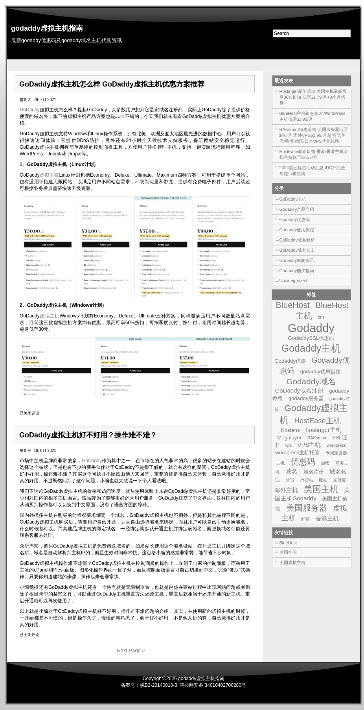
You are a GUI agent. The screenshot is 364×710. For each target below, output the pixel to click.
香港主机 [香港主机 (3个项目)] (327, 518)
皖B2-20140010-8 (158, 685)
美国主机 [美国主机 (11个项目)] (321, 489)
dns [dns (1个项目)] (321, 317)
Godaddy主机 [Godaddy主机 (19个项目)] (311, 348)
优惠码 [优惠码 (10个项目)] (302, 462)
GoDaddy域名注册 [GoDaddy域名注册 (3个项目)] (299, 390)
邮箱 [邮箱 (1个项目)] (305, 518)
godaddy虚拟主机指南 (47, 28)
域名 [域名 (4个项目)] (291, 471)
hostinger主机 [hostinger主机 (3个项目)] (323, 429)
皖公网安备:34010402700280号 (213, 685)
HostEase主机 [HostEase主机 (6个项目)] (317, 421)
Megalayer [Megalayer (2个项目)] (289, 438)
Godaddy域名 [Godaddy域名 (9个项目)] (311, 381)
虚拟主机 (49, 175)
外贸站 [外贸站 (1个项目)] (306, 480)
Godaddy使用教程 (296, 229)
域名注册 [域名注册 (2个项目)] (313, 472)
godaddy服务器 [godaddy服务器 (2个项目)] (306, 398)
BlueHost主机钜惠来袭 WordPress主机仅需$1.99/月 (312, 116)
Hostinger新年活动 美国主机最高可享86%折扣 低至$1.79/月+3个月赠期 (313, 97)
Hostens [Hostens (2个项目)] (290, 430)
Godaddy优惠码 (294, 219)
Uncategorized (293, 280)
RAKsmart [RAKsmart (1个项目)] (317, 437)
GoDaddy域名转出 (297, 250)
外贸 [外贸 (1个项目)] (290, 480)
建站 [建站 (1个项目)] (323, 480)
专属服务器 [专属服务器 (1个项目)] (336, 452)
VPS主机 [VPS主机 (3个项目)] (309, 444)
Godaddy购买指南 (296, 270)
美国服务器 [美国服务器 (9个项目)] (306, 507)
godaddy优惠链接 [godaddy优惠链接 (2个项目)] (320, 371)
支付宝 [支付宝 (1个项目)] (339, 480)
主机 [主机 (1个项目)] (280, 463)
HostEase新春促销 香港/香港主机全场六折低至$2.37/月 (313, 154)
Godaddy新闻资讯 (296, 260)
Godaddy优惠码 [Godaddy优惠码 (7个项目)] (314, 365)
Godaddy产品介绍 (296, 209)
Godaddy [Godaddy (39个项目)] (311, 327)
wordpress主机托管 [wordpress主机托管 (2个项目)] (297, 453)
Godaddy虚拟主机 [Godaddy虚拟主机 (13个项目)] (313, 414)
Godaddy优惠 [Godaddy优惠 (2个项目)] (290, 361)
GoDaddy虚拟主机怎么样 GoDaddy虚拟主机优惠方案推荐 (111, 84)
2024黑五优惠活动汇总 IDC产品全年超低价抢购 (312, 170)
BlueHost (288, 542)
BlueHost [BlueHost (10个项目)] (293, 305)
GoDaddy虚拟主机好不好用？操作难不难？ (88, 435)
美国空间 (288, 552)
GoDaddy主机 (292, 199)
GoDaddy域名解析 (297, 240)
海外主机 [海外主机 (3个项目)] (286, 490)
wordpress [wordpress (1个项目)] (336, 445)
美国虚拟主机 (292, 562)
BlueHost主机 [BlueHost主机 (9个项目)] (322, 310)
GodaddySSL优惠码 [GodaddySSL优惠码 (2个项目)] (311, 338)
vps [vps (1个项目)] (288, 445)
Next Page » (131, 650)
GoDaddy (30, 109)
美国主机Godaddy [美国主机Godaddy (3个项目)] (312, 494)
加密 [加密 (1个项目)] (325, 463)
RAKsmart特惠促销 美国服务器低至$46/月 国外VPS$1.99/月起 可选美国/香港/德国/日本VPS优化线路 (313, 135)
